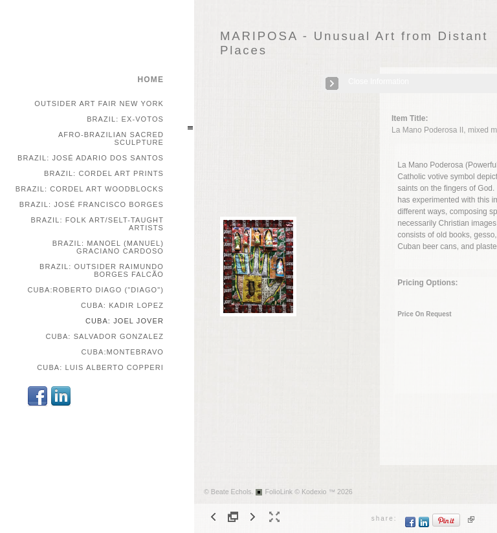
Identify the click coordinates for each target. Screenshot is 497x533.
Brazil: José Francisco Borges (91, 204)
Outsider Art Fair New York (99, 103)
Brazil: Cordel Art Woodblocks (90, 189)
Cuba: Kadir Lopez (122, 305)
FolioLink (279, 491)
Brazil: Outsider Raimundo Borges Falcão (101, 270)
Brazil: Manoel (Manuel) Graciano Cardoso (108, 247)
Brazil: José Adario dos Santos (90, 158)
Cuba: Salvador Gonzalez (104, 336)
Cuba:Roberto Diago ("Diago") (95, 290)
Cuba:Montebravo (122, 352)
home (151, 79)
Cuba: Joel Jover (124, 321)
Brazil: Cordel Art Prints (104, 173)
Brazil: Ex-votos (125, 119)
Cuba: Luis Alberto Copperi (100, 367)
